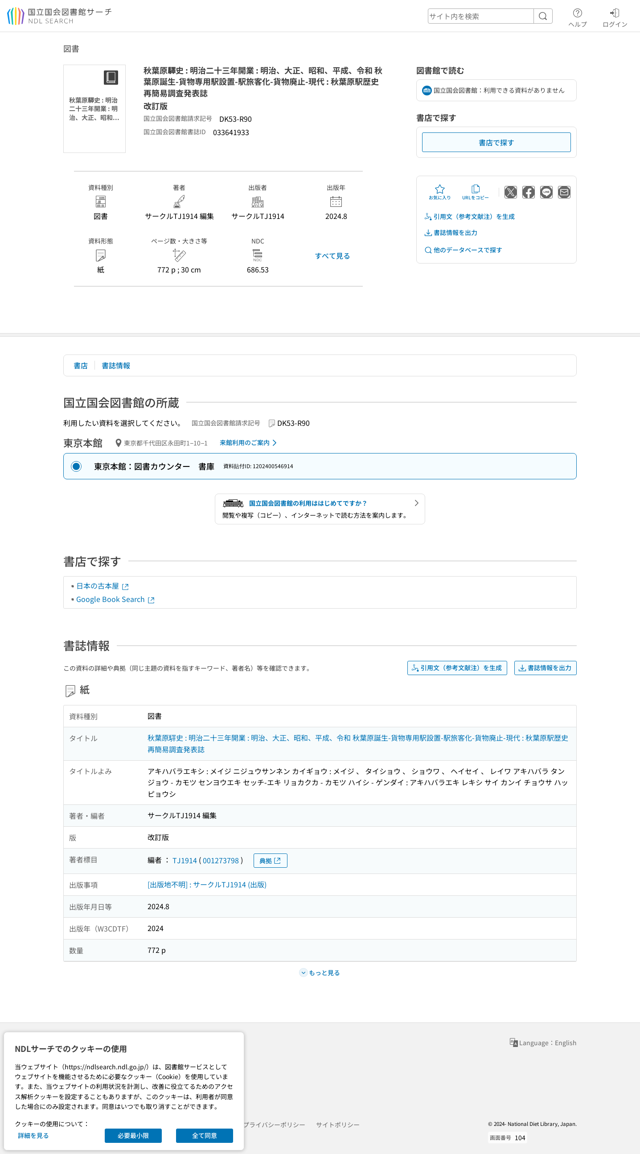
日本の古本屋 (103, 585)
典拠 (270, 861)
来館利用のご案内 (250, 442)
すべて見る (332, 255)
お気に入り (440, 192)
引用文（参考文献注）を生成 (469, 216)
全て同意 (204, 1135)
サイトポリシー (338, 1124)
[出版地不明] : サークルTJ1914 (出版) (207, 884)
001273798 (221, 860)
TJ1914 (184, 860)
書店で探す (496, 142)
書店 (81, 365)
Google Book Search (116, 598)
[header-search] (490, 16)
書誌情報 (116, 365)
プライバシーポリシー (274, 1124)
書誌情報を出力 (450, 232)
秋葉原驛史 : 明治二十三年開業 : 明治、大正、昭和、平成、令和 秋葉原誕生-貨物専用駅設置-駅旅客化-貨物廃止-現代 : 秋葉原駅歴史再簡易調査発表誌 (358, 743)
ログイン (615, 16)
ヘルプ (577, 16)
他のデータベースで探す (463, 250)
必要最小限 (133, 1135)
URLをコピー (475, 192)
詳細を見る (33, 1135)
